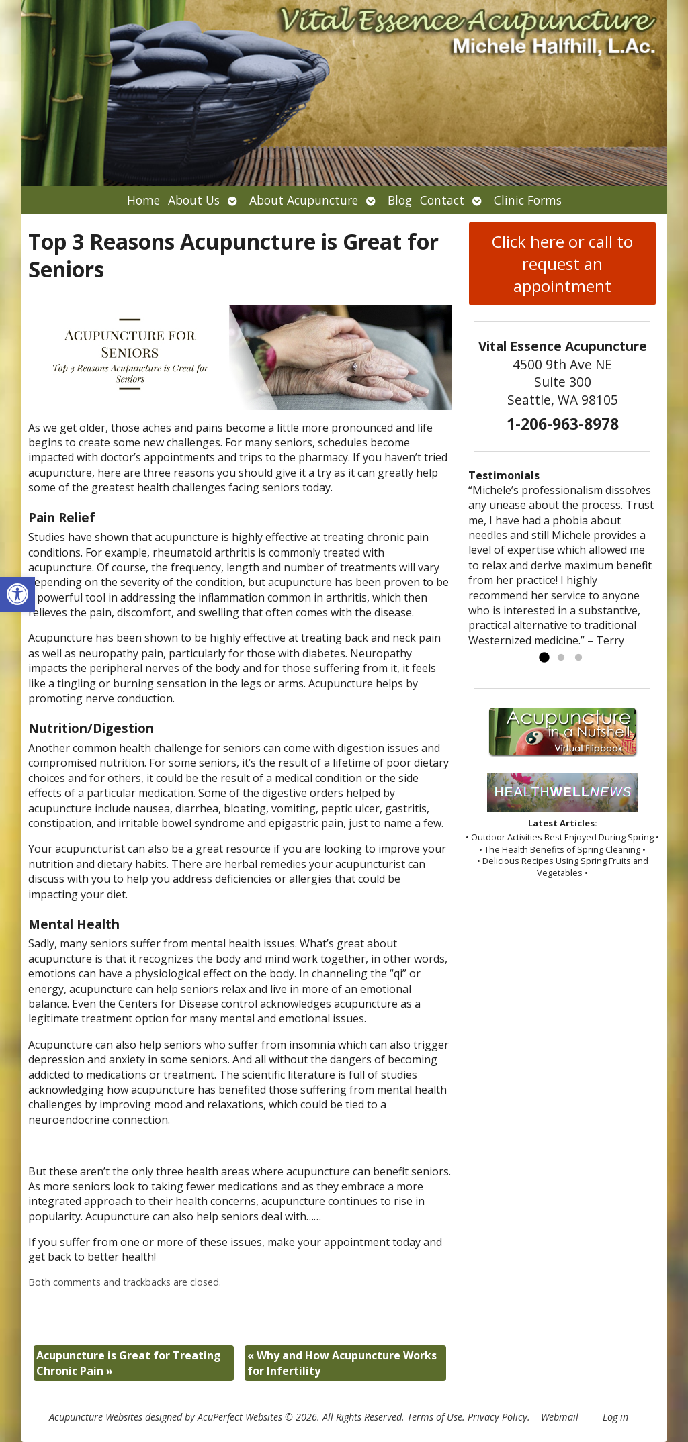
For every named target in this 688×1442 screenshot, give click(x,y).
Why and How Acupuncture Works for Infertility (342, 1363)
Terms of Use (434, 1416)
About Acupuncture (303, 200)
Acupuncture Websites (95, 1416)
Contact (442, 200)
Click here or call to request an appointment (562, 263)
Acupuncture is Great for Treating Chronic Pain (128, 1363)
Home (143, 200)
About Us (194, 200)
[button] (17, 594)
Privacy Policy (497, 1416)
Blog (400, 200)
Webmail (559, 1416)
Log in (615, 1416)
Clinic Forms (528, 200)
